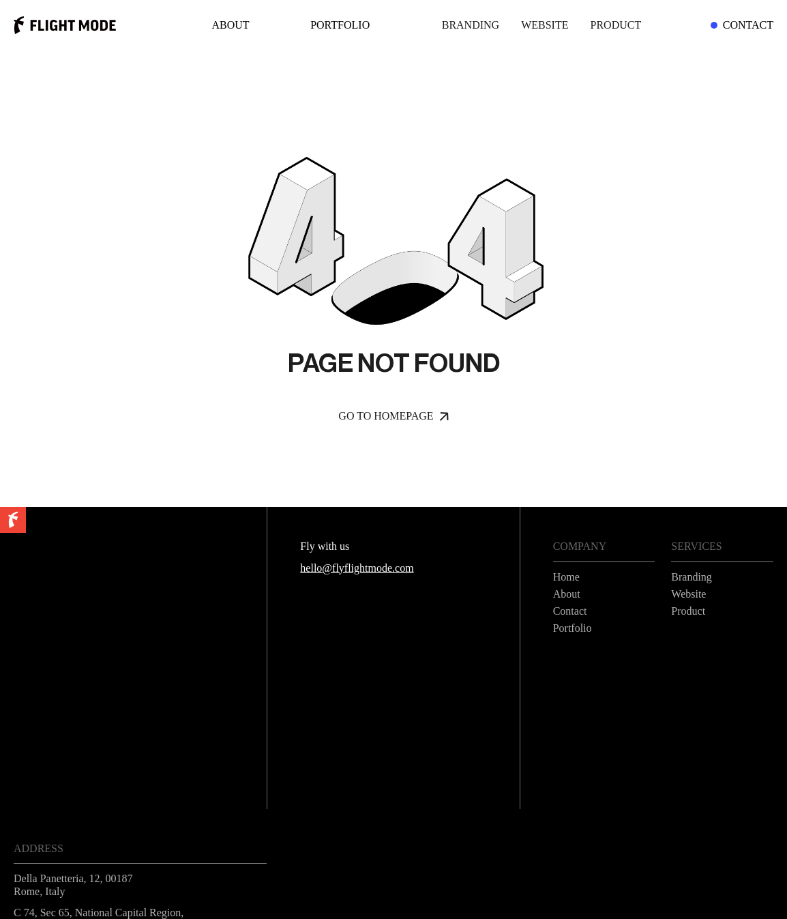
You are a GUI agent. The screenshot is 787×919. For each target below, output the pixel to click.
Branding (470, 25)
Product (616, 25)
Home (566, 577)
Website (544, 25)
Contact (743, 25)
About (231, 25)
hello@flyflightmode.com (356, 568)
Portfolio (340, 25)
